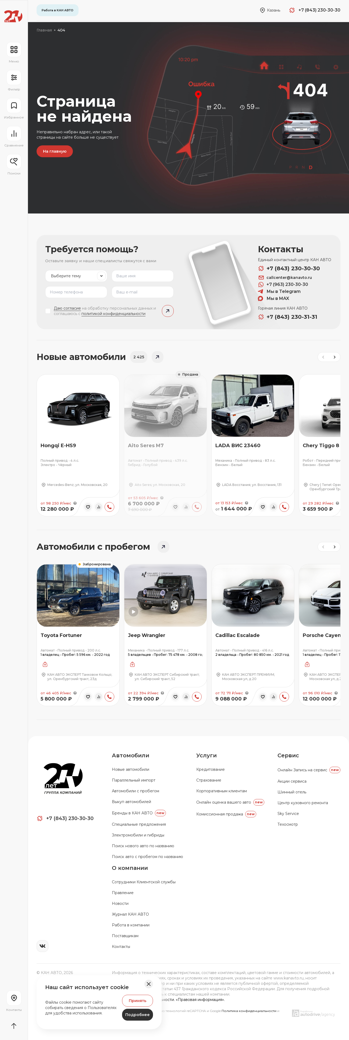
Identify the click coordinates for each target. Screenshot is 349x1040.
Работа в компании (130, 925)
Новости (120, 903)
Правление (123, 892)
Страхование (208, 780)
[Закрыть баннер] (148, 984)
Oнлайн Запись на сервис (308, 770)
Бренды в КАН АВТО (139, 813)
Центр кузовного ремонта (302, 802)
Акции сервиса (292, 781)
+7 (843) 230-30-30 (289, 268)
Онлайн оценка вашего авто (230, 802)
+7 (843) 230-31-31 (287, 317)
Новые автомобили (130, 769)
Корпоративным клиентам (221, 791)
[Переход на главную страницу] (13, 16)
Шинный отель (291, 792)
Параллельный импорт (133, 780)
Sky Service (288, 813)
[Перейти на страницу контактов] (13, 1001)
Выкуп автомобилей (131, 801)
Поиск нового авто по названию (143, 845)
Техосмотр (287, 824)
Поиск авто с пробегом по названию (147, 856)
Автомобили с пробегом (135, 791)
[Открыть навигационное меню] (13, 53)
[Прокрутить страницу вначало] (13, 1026)
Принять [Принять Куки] (137, 1000)
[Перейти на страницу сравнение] (13, 137)
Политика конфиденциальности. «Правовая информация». (168, 999)
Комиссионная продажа (226, 814)
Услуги (206, 755)
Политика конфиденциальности (249, 1011)
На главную (54, 151)
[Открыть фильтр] (13, 81)
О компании (130, 868)
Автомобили (130, 755)
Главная (44, 30)
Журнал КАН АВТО (130, 914)
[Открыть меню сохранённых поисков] (13, 165)
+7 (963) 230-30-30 (283, 284)
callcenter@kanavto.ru (285, 277)
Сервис (288, 755)
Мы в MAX (273, 298)
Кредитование (210, 769)
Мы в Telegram (279, 291)
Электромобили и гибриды (138, 835)
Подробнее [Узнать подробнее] (137, 1014)
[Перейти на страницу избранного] (13, 109)
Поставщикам (125, 935)
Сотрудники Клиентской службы (144, 882)
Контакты (121, 946)
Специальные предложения (139, 824)
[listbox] (76, 276)
